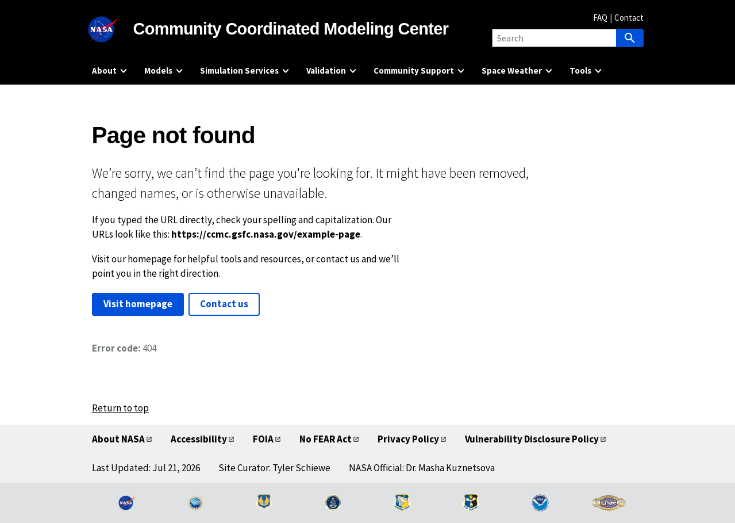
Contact (629, 17)
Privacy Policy (408, 439)
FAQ (600, 17)
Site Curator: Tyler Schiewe (274, 467)
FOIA (263, 439)
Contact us (224, 303)
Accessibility (199, 439)
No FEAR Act (325, 439)
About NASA (118, 439)
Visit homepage (137, 303)
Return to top (120, 408)
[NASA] (112, 29)
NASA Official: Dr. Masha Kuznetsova (422, 467)
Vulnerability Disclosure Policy (532, 439)
